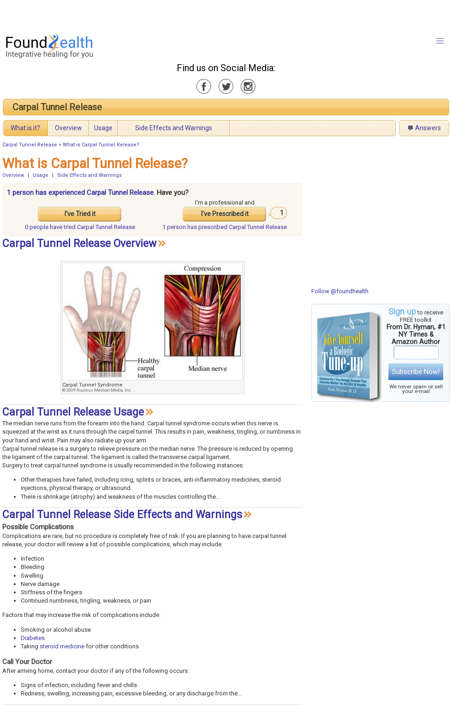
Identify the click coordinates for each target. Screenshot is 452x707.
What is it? (25, 128)
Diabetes (33, 637)
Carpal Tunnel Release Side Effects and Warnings (122, 514)
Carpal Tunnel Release (57, 107)
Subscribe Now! (416, 372)
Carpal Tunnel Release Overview (79, 243)
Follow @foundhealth (340, 291)
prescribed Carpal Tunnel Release (224, 227)
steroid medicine (62, 646)
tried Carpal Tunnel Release (80, 227)
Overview (68, 128)
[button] (440, 41)
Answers (428, 128)
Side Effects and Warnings (173, 128)
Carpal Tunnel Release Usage (73, 412)
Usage (103, 128)
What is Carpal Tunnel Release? (101, 145)
